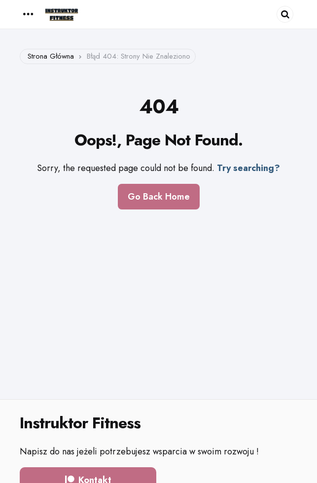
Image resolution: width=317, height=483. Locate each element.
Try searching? (248, 168)
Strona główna (51, 56)
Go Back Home (159, 196)
